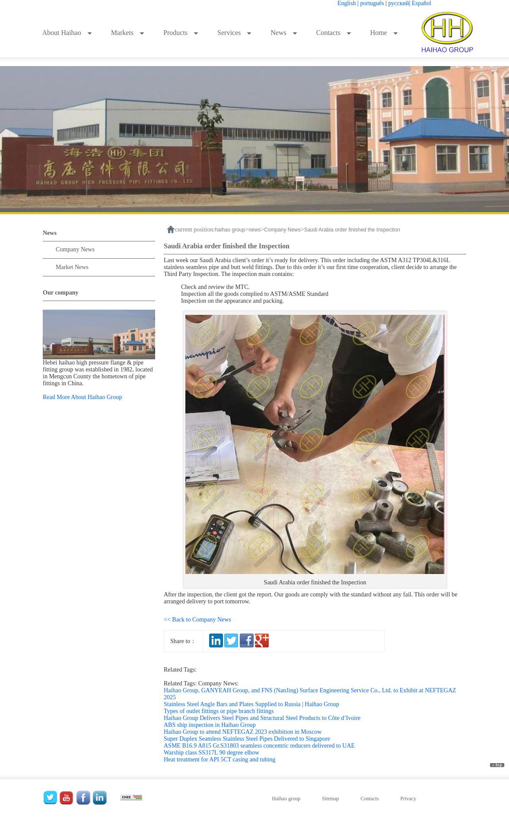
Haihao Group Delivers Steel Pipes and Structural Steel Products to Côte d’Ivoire (262, 718)
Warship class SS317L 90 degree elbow (211, 752)
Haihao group (286, 799)
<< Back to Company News (197, 619)
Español (421, 3)
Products (180, 32)
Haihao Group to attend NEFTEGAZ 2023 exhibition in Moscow (243, 732)
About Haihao (67, 32)
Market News (72, 267)
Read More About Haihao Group (82, 397)
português (372, 3)
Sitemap (330, 799)
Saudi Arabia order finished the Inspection (352, 230)
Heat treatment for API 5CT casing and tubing (219, 759)
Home (384, 32)
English (346, 3)
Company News (75, 249)
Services (234, 32)
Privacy (408, 799)
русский (398, 3)
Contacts (333, 32)
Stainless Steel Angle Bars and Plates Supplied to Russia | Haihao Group (251, 704)
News (283, 32)
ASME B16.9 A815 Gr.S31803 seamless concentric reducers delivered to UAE (259, 745)
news (254, 230)
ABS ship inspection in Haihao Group (210, 725)
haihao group (230, 230)
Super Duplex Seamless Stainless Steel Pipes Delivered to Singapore (247, 739)
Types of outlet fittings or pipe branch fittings (219, 711)
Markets (127, 32)
